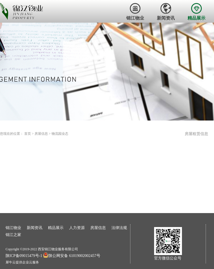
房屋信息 (41, 134)
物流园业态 (60, 134)
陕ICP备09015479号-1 (24, 256)
